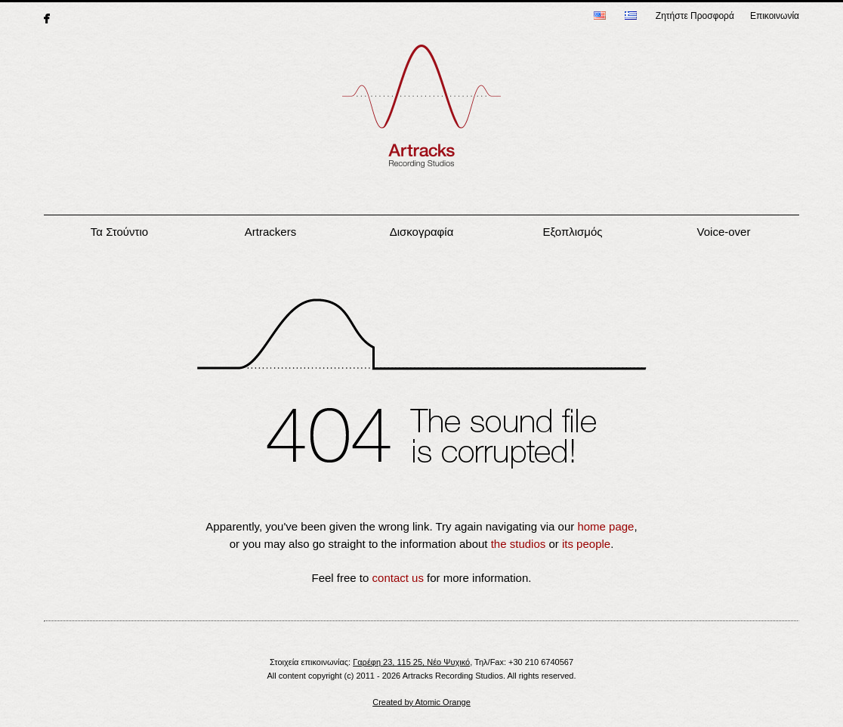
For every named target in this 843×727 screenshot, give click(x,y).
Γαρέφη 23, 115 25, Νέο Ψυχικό (411, 662)
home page (605, 526)
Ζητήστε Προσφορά (695, 16)
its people (586, 543)
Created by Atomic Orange (421, 702)
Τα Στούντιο (119, 231)
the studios (518, 543)
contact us (398, 577)
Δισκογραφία (422, 231)
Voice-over (724, 231)
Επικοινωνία (774, 16)
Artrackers (270, 231)
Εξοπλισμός (572, 231)
